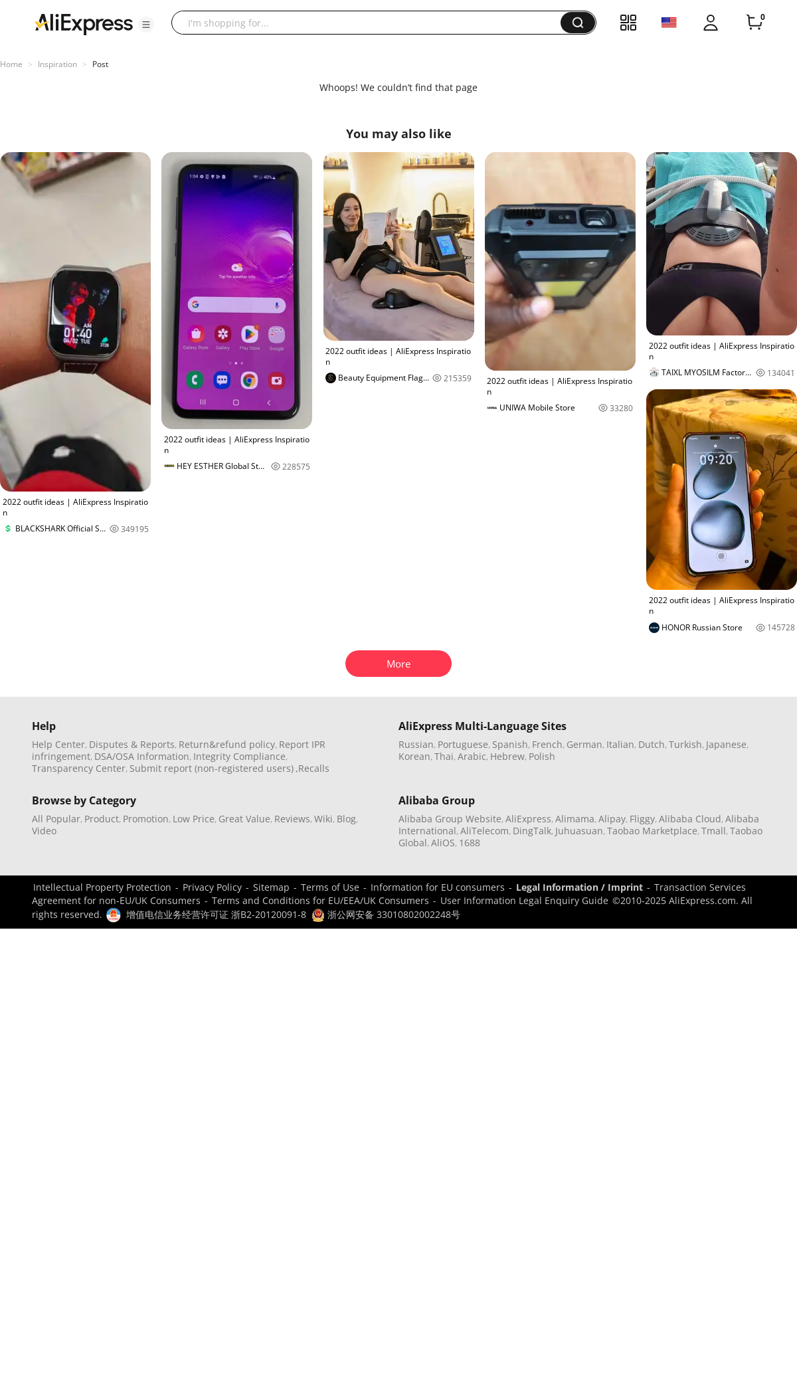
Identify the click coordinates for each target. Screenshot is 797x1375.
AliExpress (528, 818)
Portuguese (463, 744)
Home (11, 64)
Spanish (510, 744)
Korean (414, 756)
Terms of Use (330, 887)
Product (101, 818)
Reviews (292, 818)
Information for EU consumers (438, 887)
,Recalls (312, 768)
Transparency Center (79, 768)
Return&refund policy (227, 744)
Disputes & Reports (132, 744)
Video (44, 830)
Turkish (685, 744)
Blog (346, 818)
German (584, 744)
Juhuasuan (579, 830)
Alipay (612, 818)
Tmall (713, 830)
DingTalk (532, 830)
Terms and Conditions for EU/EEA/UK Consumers (320, 900)
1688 (469, 842)
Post (100, 64)
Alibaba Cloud (690, 818)
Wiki (323, 818)
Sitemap (271, 887)
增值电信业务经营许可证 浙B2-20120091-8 (216, 914)
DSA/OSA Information (141, 756)
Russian (416, 744)
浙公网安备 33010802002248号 (385, 914)
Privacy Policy (212, 887)
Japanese (726, 744)
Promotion (146, 818)
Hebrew (507, 756)
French (547, 744)
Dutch (651, 744)
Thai (444, 756)
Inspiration (57, 64)
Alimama (574, 818)
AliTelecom (484, 830)
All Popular (56, 818)
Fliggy (642, 818)
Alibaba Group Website (449, 818)
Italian (620, 744)
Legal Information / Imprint (579, 887)
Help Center (58, 744)
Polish (542, 756)
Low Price (194, 818)
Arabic (472, 756)
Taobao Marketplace (652, 830)
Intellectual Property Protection (102, 887)
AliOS (443, 842)
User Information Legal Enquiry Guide (524, 900)
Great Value (244, 818)
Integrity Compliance (239, 756)
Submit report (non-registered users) (212, 768)
